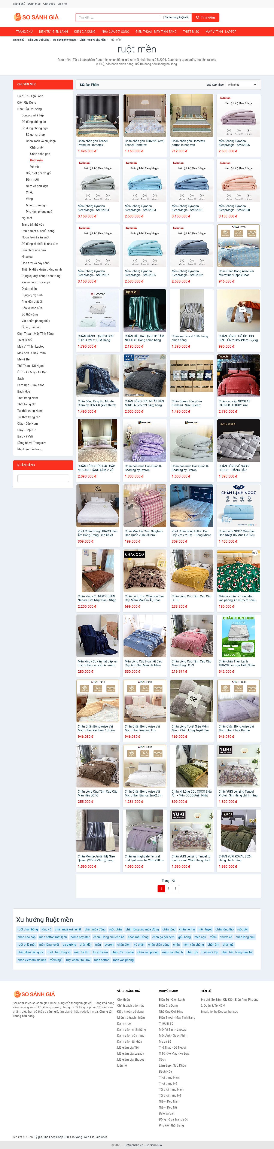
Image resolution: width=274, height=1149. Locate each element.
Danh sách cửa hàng (130, 1035)
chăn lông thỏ (225, 929)
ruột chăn (115, 929)
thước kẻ (226, 937)
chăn (176, 944)
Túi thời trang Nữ (28, 417)
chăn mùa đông (95, 929)
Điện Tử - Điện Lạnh (53, 31)
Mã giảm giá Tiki (128, 1047)
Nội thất (27, 218)
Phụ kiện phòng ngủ (39, 211)
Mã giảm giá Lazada (130, 1053)
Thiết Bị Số (191, 31)
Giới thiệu (49, 3)
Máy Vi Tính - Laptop (221, 31)
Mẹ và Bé (23, 359)
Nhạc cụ (27, 256)
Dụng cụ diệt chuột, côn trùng (41, 276)
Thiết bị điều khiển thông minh (42, 269)
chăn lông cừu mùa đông (142, 929)
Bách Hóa (23, 391)
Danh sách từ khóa (129, 1041)
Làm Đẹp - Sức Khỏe (30, 385)
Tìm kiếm (205, 17)
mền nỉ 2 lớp (210, 952)
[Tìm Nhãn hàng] (43, 478)
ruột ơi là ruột (27, 944)
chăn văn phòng (148, 952)
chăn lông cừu (245, 937)
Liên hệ (62, 3)
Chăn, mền (37, 147)
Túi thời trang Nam (29, 410)
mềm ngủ (56, 960)
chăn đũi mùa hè (123, 952)
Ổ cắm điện (29, 288)
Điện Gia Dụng (84, 31)
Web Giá (89, 1137)
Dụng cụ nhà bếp (33, 115)
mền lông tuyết (49, 944)
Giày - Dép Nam (27, 423)
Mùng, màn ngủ (36, 205)
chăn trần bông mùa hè (237, 952)
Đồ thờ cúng (30, 314)
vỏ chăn (139, 944)
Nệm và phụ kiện (37, 186)
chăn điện (123, 944)
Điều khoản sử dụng (130, 1011)
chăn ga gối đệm (163, 937)
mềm (213, 937)
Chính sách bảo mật (130, 1005)
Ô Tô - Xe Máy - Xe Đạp (32, 372)
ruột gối (242, 929)
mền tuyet (205, 929)
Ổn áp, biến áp (31, 327)
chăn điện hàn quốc (31, 952)
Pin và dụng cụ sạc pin (36, 282)
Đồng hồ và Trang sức (31, 443)
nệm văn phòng (193, 944)
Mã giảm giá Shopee (130, 1059)
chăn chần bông (158, 944)
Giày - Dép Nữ (26, 430)
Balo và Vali (25, 436)
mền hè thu (81, 952)
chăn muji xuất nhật (68, 929)
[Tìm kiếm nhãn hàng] (118, 17)
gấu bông (184, 937)
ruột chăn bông (28, 929)
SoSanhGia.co (134, 1145)
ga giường (69, 944)
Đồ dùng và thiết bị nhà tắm (40, 244)
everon (109, 944)
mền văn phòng (123, 960)
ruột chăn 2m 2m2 (78, 960)
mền (98, 944)
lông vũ (46, 929)
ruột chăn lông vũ (59, 952)
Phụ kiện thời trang (29, 449)
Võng (29, 199)
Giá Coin (101, 1137)
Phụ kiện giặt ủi (32, 301)
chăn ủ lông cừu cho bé (108, 937)
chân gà (228, 944)
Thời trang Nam (27, 398)
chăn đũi (85, 944)
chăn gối (192, 952)
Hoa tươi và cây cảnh (35, 263)
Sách (20, 378)
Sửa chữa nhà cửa (34, 250)
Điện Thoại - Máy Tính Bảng (156, 31)
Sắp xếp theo (215, 84)
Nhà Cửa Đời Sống (115, 31)
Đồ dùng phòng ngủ (64, 39)
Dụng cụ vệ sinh (32, 295)
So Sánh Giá (154, 1145)
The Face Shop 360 (56, 1137)
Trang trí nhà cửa (33, 224)
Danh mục (34, 3)
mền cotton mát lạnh (53, 937)
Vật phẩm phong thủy (36, 321)
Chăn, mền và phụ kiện (93, 39)
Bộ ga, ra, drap (35, 134)
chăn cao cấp (27, 937)
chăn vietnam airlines (32, 960)
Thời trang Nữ (26, 404)
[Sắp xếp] (241, 84)
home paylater (80, 937)
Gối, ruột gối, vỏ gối (38, 173)
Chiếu (29, 192)
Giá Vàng (76, 1137)
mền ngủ (200, 937)
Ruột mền (36, 160)
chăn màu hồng (138, 937)
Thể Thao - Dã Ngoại (30, 366)
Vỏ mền (35, 166)
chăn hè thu (187, 929)
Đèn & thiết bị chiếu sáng (38, 231)
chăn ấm (213, 944)
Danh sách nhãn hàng (131, 1029)
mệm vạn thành (172, 952)
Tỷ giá (38, 1137)
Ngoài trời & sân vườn (36, 237)
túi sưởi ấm (100, 952)
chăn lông (169, 929)
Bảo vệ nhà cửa (32, 308)
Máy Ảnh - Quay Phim (31, 353)
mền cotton (101, 960)
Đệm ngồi (32, 179)
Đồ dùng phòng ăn (34, 122)
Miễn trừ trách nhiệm (131, 1017)
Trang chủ (19, 3)
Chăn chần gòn (40, 154)
